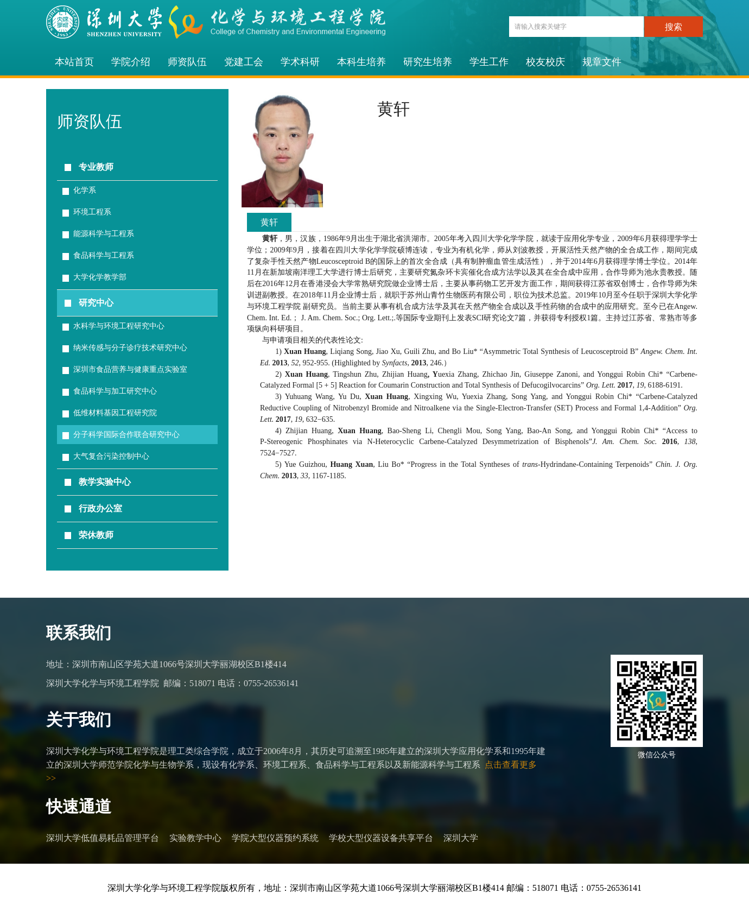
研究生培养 (427, 61)
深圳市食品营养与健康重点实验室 (130, 369)
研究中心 (96, 302)
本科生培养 (361, 61)
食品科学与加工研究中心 (115, 391)
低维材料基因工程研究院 (115, 413)
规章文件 (601, 61)
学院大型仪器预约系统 (275, 838)
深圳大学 (460, 838)
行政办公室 (100, 508)
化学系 (84, 190)
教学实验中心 (105, 481)
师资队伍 (187, 61)
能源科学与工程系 (103, 234)
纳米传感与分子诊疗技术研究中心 (130, 348)
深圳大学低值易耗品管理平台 (102, 838)
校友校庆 (545, 61)
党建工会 (243, 61)
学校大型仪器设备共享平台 (381, 838)
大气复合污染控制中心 (111, 456)
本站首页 (74, 61)
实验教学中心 (195, 838)
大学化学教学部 (99, 277)
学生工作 (489, 61)
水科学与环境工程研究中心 (118, 326)
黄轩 (269, 222)
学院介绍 (130, 61)
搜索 (673, 26)
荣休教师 (96, 535)
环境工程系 (92, 212)
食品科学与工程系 (103, 255)
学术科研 (300, 61)
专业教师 (96, 167)
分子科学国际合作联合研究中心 (126, 434)
